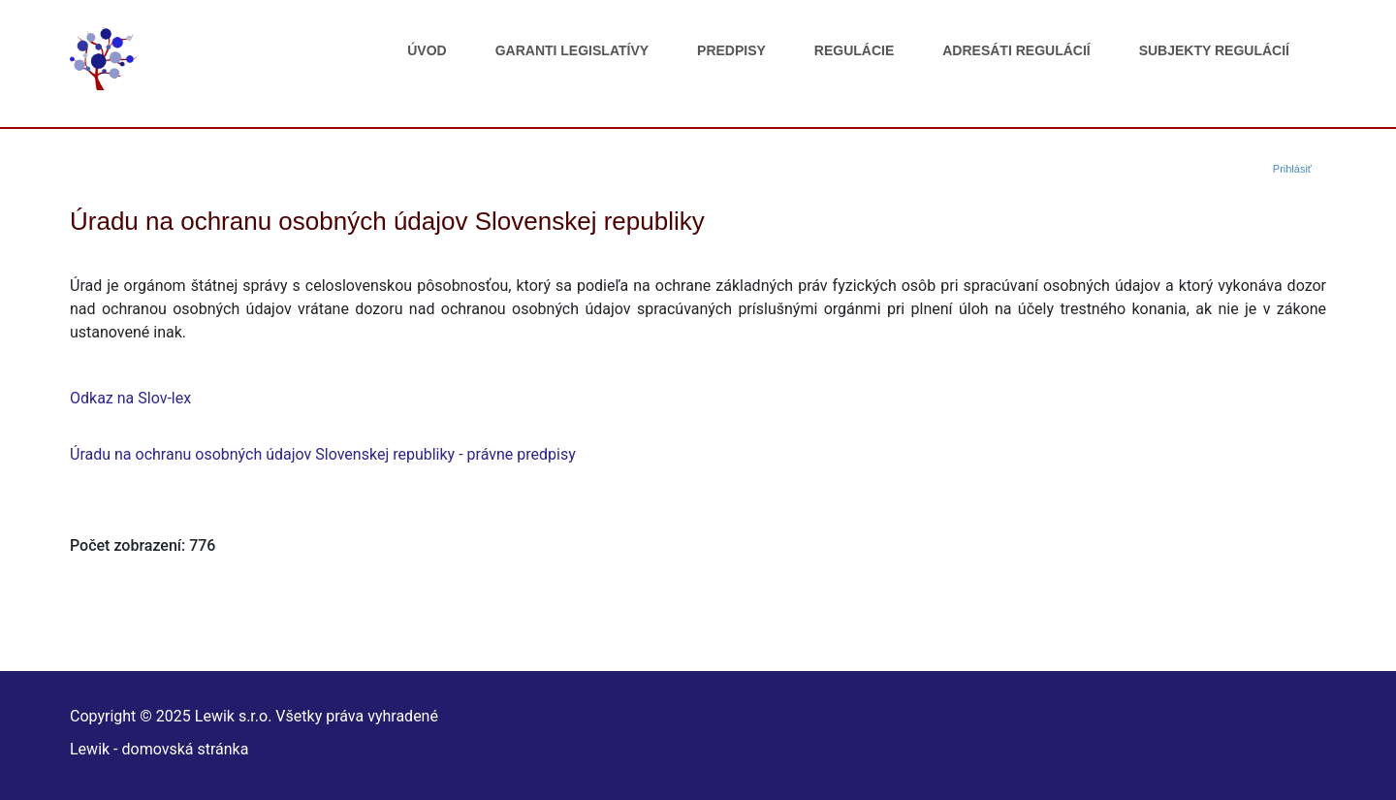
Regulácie (854, 50)
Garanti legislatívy (572, 50)
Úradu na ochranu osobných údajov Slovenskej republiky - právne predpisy (323, 454)
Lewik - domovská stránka (159, 749)
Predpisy (731, 50)
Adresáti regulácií (1016, 50)
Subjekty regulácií (1214, 50)
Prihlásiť (1292, 169)
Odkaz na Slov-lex (130, 398)
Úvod (426, 50)
